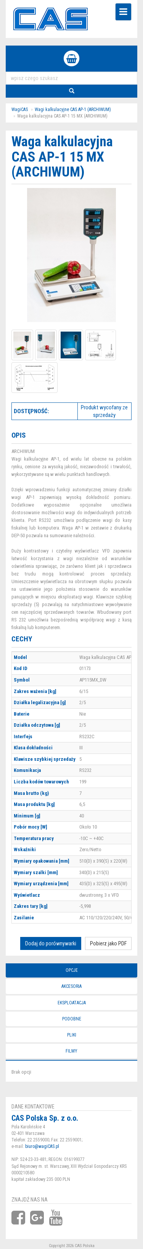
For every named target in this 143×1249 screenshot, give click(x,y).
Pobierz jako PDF (108, 943)
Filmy (71, 1051)
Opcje (72, 970)
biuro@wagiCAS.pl (42, 1146)
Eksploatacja (72, 1002)
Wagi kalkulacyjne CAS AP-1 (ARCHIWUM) (73, 109)
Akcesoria (71, 986)
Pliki (71, 1035)
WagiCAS (19, 109)
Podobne (71, 1019)
